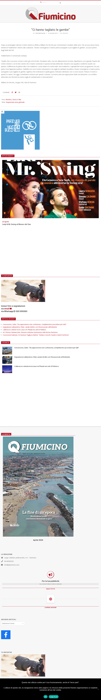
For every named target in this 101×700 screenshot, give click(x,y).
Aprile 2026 (38, 540)
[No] (98, 689)
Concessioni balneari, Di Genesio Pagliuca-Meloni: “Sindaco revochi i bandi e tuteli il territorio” (36, 335)
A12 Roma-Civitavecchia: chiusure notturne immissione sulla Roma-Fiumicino (30, 332)
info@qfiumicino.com (11, 565)
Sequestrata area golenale (15, 102)
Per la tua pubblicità (50, 581)
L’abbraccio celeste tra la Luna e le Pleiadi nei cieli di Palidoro (24, 330)
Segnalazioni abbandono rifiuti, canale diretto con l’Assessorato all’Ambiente (30, 327)
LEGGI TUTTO (50, 589)
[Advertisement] (50, 251)
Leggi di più (53, 697)
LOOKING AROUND (50, 607)
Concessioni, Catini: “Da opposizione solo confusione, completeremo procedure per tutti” (34, 324)
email (8, 308)
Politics (65, 33)
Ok (45, 697)
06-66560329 (9, 561)
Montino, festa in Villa (13, 99)
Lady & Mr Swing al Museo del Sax (16, 224)
